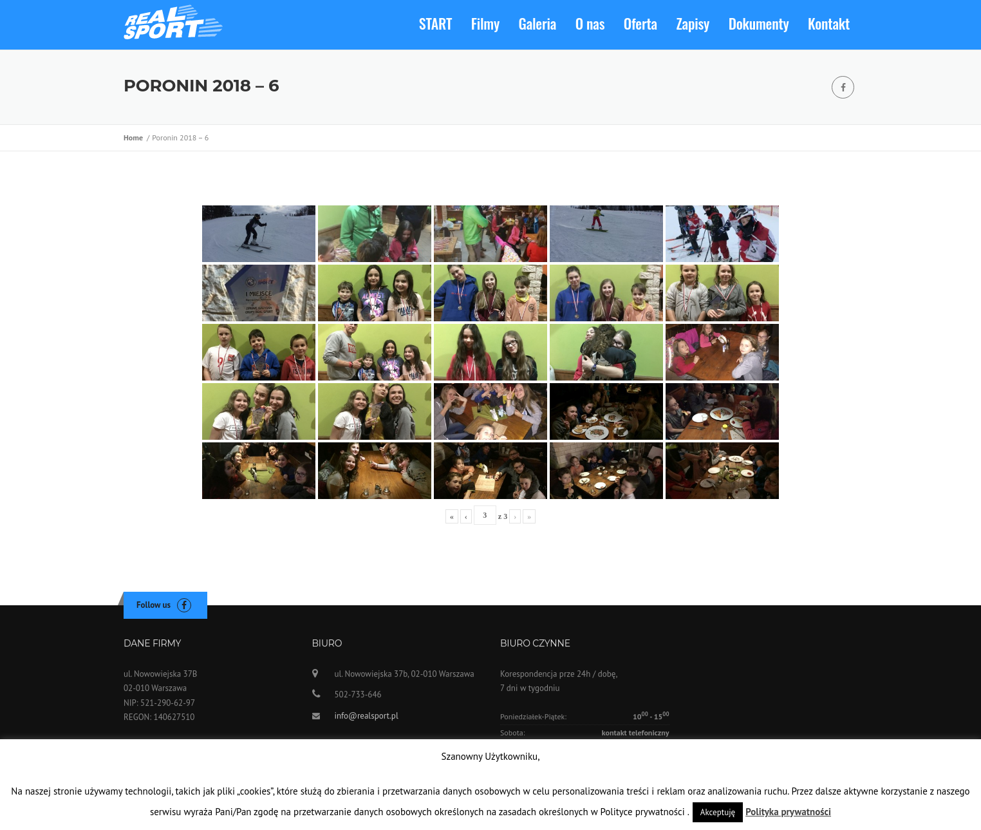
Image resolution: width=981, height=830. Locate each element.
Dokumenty (759, 23)
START (435, 23)
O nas (590, 23)
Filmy (485, 23)
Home (135, 137)
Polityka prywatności (788, 812)
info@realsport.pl (366, 719)
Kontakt (829, 23)
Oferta (640, 23)
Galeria (538, 23)
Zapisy (693, 23)
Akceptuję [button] (717, 812)
